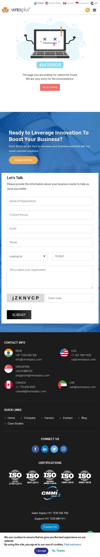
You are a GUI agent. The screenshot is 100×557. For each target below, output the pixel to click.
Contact (68, 418)
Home (11, 418)
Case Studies (16, 423)
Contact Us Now (23, 160)
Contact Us (50, 527)
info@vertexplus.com (29, 359)
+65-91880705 (24, 371)
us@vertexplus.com (83, 359)
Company (29, 418)
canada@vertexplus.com (31, 391)
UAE (94, 3)
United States (53, 3)
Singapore (82, 3)
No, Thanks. (59, 550)
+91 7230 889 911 (55, 518)
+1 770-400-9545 (25, 387)
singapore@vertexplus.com (32, 375)
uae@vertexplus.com (83, 387)
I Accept (41, 550)
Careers (49, 418)
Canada (68, 3)
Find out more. (73, 544)
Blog (84, 418)
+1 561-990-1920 (81, 355)
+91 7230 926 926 (26, 355)
